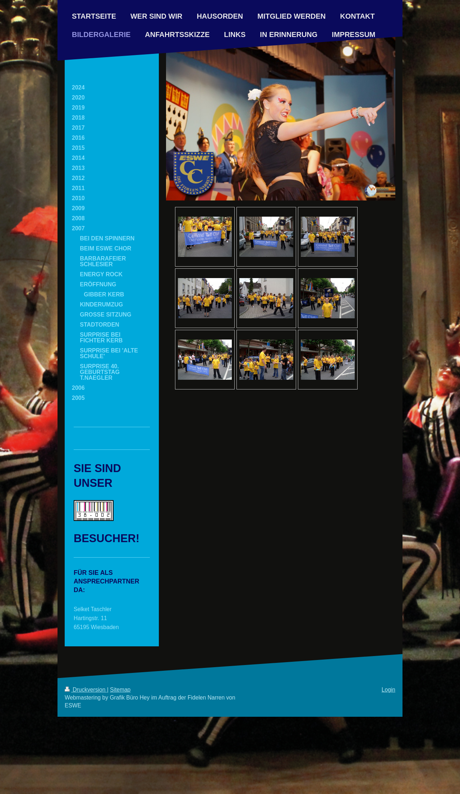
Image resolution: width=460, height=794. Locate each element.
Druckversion (86, 690)
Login (388, 690)
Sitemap (120, 690)
